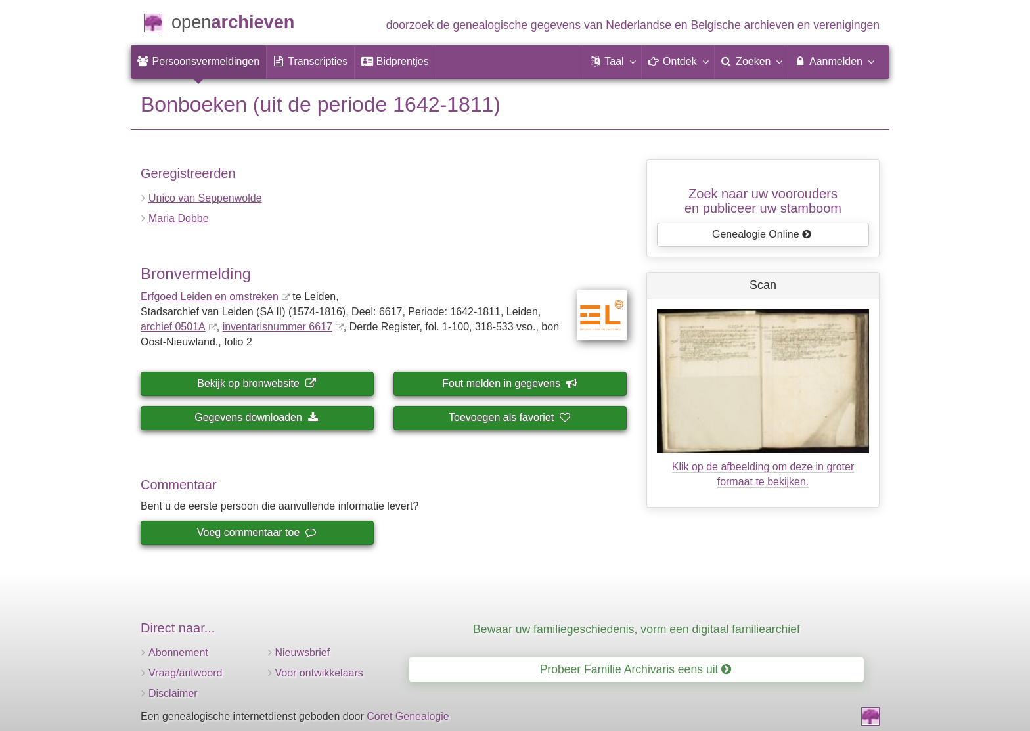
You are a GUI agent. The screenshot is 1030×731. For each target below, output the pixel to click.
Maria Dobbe (178, 218)
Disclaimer (173, 693)
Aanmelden (834, 61)
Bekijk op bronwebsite (256, 383)
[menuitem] (198, 61)
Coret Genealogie (408, 716)
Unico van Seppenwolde (205, 198)
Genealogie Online (762, 234)
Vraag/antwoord (185, 672)
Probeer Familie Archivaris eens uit (636, 669)
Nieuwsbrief (302, 652)
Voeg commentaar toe (256, 532)
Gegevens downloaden (256, 417)
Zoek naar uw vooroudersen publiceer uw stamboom (762, 201)
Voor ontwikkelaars (319, 672)
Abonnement (178, 652)
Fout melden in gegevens (509, 383)
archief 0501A (173, 326)
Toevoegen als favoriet (509, 417)
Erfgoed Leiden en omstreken (210, 296)
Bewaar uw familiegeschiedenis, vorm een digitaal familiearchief (636, 629)
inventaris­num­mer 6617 (277, 326)
